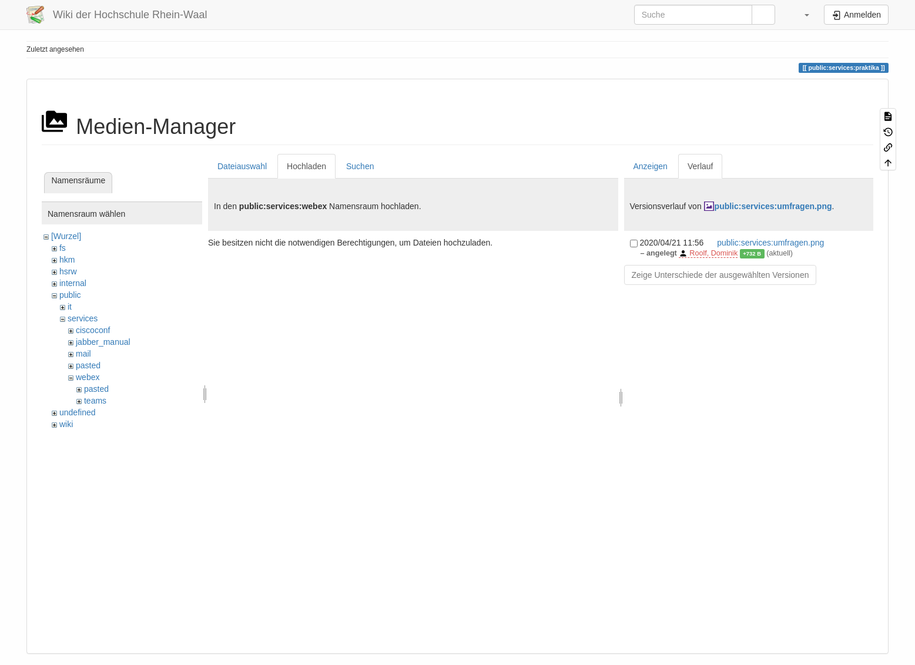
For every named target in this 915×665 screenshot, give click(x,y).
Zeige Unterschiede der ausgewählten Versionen (720, 275)
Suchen (360, 166)
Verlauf (700, 166)
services (83, 318)
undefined (77, 412)
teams (95, 400)
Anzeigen (651, 166)
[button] (801, 14)
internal (72, 283)
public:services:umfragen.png (773, 206)
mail (83, 353)
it (70, 306)
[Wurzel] (66, 236)
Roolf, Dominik (713, 253)
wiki (66, 424)
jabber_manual (103, 342)
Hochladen (306, 166)
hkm (67, 259)
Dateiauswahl (242, 166)
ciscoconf (93, 330)
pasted (88, 365)
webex (87, 377)
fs (62, 248)
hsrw (68, 271)
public (70, 295)
